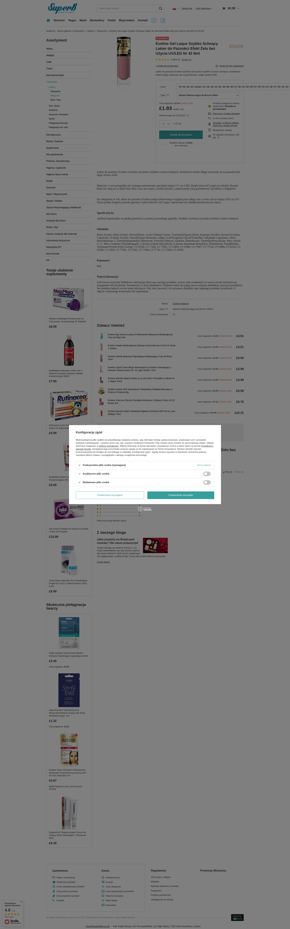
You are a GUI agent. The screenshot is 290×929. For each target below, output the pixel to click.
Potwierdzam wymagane (110, 495)
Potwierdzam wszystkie (181, 495)
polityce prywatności (108, 446)
